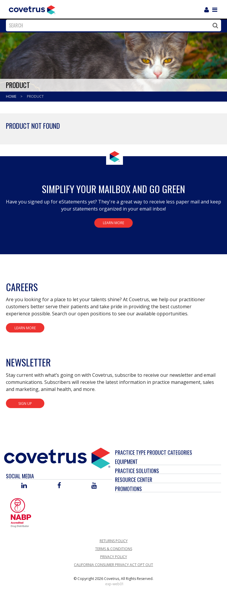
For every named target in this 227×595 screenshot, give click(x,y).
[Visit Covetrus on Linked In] (24, 485)
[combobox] (112, 25)
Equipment (126, 461)
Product (35, 96)
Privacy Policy (113, 556)
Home (11, 96)
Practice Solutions (137, 471)
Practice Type (130, 452)
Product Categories (169, 452)
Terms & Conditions (113, 548)
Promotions (128, 489)
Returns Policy (114, 540)
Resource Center (133, 479)
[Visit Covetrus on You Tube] (94, 485)
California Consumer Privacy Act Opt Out (113, 564)
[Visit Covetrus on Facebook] (59, 485)
